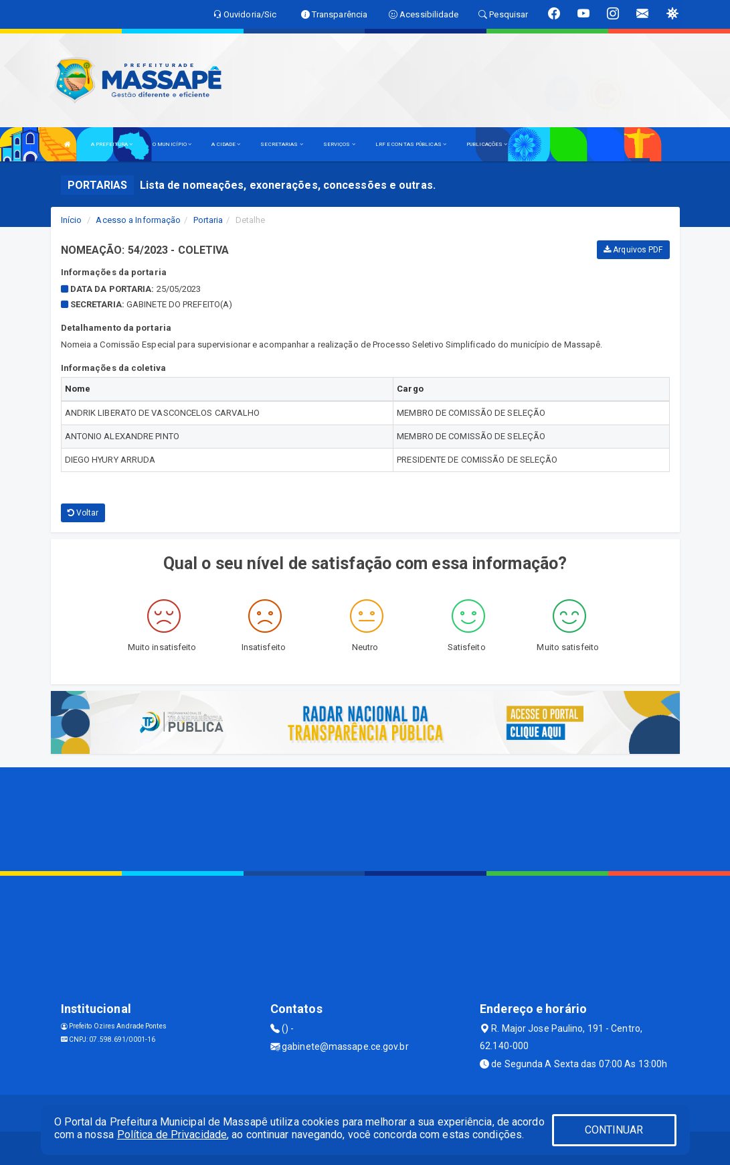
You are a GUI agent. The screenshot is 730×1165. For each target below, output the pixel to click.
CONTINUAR (614, 1129)
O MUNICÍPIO (172, 144)
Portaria (208, 220)
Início (71, 220)
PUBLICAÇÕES (486, 144)
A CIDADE (225, 144)
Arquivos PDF (633, 249)
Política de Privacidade (172, 1134)
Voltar (83, 513)
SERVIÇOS (339, 144)
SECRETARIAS (281, 144)
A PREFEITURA (111, 144)
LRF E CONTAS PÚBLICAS (410, 144)
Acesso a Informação (138, 220)
